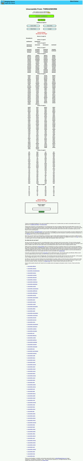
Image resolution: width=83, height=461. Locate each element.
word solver (45, 252)
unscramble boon (31, 348)
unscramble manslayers (32, 326)
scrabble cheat (47, 261)
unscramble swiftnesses (32, 293)
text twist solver (43, 224)
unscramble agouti (31, 299)
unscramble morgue (31, 440)
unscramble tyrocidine (32, 275)
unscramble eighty (31, 451)
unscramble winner (31, 409)
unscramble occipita (31, 337)
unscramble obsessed (32, 277)
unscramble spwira (31, 415)
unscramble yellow (31, 433)
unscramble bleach (31, 373)
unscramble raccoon (31, 364)
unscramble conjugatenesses (33, 270)
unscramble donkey (31, 418)
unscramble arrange (31, 375)
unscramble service (31, 371)
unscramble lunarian (31, 302)
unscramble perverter (31, 317)
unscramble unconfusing (32, 315)
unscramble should (31, 398)
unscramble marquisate (32, 346)
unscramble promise (31, 402)
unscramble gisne (31, 456)
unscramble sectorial (31, 295)
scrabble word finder (35, 224)
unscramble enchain (31, 286)
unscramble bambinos (32, 340)
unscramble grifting (31, 308)
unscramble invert (31, 447)
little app (28, 233)
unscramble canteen (31, 449)
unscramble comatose (32, 279)
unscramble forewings (32, 353)
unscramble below (31, 424)
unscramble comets (31, 444)
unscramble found (31, 389)
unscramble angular (31, 384)
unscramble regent (31, 366)
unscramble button (31, 380)
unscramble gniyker (31, 442)
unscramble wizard (31, 362)
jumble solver (62, 250)
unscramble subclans (31, 268)
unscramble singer (31, 404)
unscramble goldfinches (32, 290)
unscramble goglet (31, 311)
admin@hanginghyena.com (61, 458)
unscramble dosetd (31, 431)
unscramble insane (31, 360)
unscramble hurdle (31, 355)
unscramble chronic (31, 420)
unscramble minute (31, 429)
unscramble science (31, 386)
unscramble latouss (31, 393)
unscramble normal (31, 369)
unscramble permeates (32, 331)
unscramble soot (30, 333)
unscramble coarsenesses (32, 288)
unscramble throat (31, 453)
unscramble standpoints (32, 284)
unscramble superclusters (32, 297)
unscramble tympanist (32, 344)
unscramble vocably (31, 304)
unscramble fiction (31, 406)
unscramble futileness (31, 335)
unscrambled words (38, 231)
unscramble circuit (31, 400)
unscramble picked (31, 413)
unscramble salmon (31, 436)
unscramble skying (31, 322)
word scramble (41, 246)
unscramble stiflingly (31, 266)
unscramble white (31, 382)
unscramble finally (31, 427)
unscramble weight (31, 395)
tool (77, 236)
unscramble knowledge (32, 342)
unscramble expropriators (32, 313)
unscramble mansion (31, 422)
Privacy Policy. (45, 460)
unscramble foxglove (31, 273)
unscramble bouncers (31, 319)
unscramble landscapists (32, 306)
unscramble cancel (31, 377)
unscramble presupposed (32, 324)
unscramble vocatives (31, 328)
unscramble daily (30, 411)
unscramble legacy (31, 357)
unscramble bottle (31, 391)
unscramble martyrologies (32, 351)
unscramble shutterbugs (32, 281)
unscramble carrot (31, 438)
